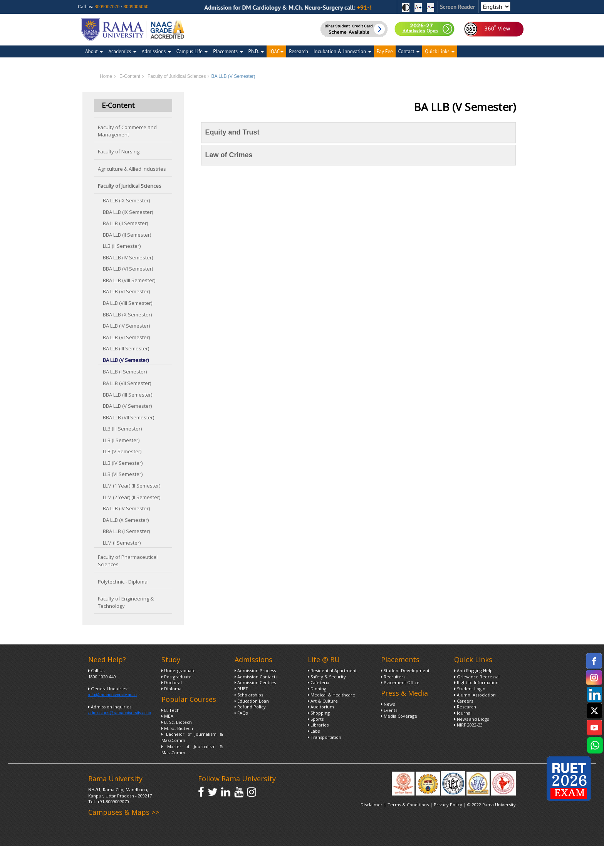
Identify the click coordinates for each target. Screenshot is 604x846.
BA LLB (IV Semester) (126, 325)
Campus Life (192, 51)
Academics (122, 51)
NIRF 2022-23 (468, 725)
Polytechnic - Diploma (123, 581)
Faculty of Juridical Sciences (177, 76)
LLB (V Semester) (122, 451)
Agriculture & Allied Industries (132, 168)
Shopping (319, 713)
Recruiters (393, 676)
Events (389, 710)
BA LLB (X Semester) (126, 519)
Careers (463, 701)
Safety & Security (327, 676)
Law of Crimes (229, 155)
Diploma (171, 688)
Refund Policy (250, 707)
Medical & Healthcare (331, 695)
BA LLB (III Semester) (126, 348)
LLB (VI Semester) (123, 474)
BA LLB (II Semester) (125, 223)
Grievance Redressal (477, 676)
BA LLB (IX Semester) (126, 200)
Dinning (317, 688)
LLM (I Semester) (122, 542)
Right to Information (476, 682)
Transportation (324, 737)
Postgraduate (176, 676)
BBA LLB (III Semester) (127, 394)
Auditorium (321, 707)
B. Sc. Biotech (176, 722)
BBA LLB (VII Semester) (128, 417)
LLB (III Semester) (122, 428)
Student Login (469, 688)
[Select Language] (495, 6)
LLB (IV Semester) (123, 462)
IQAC (276, 51)
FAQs (241, 713)
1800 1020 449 (102, 676)
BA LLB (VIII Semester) (127, 302)
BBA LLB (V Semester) (127, 405)
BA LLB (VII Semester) (127, 383)
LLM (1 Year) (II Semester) (131, 485)
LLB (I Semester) (121, 440)
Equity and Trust (232, 132)
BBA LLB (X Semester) (127, 314)
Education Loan (252, 701)
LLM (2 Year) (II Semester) (131, 497)
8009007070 (106, 6)
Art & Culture (323, 701)
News (388, 704)
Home (106, 76)
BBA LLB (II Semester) (127, 234)
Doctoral (171, 682)
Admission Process (255, 670)
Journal (462, 713)
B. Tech (170, 710)
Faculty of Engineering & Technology (126, 602)
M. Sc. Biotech (177, 728)
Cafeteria (318, 682)
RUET (241, 688)
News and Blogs (471, 719)
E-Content (129, 76)
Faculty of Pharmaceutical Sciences (128, 560)
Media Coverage (399, 716)
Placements (228, 51)
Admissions (156, 51)
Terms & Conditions (408, 804)
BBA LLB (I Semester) (126, 531)
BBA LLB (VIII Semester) (129, 280)
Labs (314, 731)
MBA (167, 716)
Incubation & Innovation (342, 51)
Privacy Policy (448, 804)
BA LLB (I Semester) (125, 371)
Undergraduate (178, 670)
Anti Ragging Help (473, 670)
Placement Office (400, 682)
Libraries (318, 725)
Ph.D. (256, 51)
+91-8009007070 (113, 801)
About (94, 51)
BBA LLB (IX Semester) (128, 212)
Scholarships (249, 695)
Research (298, 51)
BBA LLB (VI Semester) (128, 268)
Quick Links (440, 51)
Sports (316, 719)
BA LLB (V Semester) (126, 360)
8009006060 (135, 6)
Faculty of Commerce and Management (127, 131)
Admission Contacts (256, 676)
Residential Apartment (332, 670)
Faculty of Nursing (118, 151)
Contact (409, 51)
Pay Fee (385, 51)
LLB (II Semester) (122, 245)
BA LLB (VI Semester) (126, 291)
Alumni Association (475, 695)
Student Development (405, 670)
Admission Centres (255, 682)
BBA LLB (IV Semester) (128, 257)
